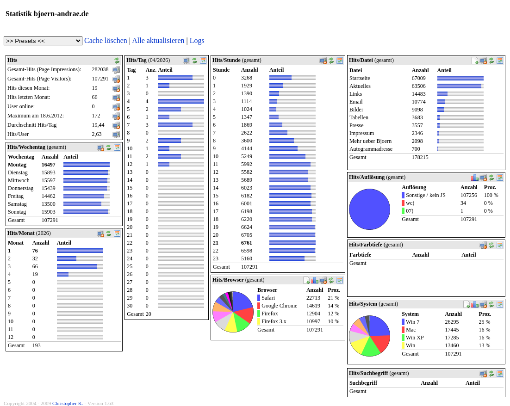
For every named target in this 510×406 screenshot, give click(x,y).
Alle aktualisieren (158, 40)
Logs (197, 40)
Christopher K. (67, 403)
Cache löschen (105, 40)
